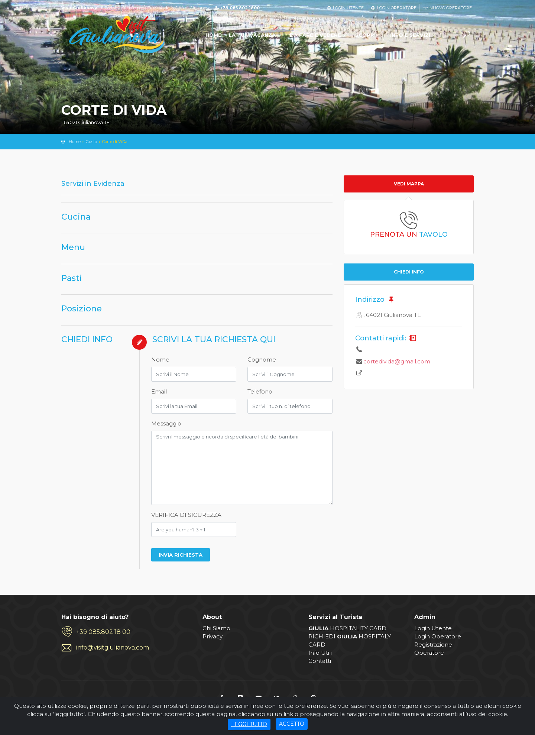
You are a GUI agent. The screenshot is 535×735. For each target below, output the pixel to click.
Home (75, 141)
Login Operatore (437, 636)
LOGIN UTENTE (345, 7)
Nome (160, 359)
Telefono (259, 391)
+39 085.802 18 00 (103, 631)
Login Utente (433, 628)
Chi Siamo (216, 628)
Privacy (212, 636)
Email (159, 391)
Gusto (91, 141)
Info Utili (320, 652)
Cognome (261, 359)
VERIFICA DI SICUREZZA (186, 514)
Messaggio (166, 423)
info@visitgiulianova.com (112, 647)
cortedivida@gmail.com (396, 361)
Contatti (319, 660)
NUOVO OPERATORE (447, 7)
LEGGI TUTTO (249, 724)
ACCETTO (291, 724)
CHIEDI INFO (409, 272)
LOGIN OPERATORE (393, 7)
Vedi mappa (409, 184)
